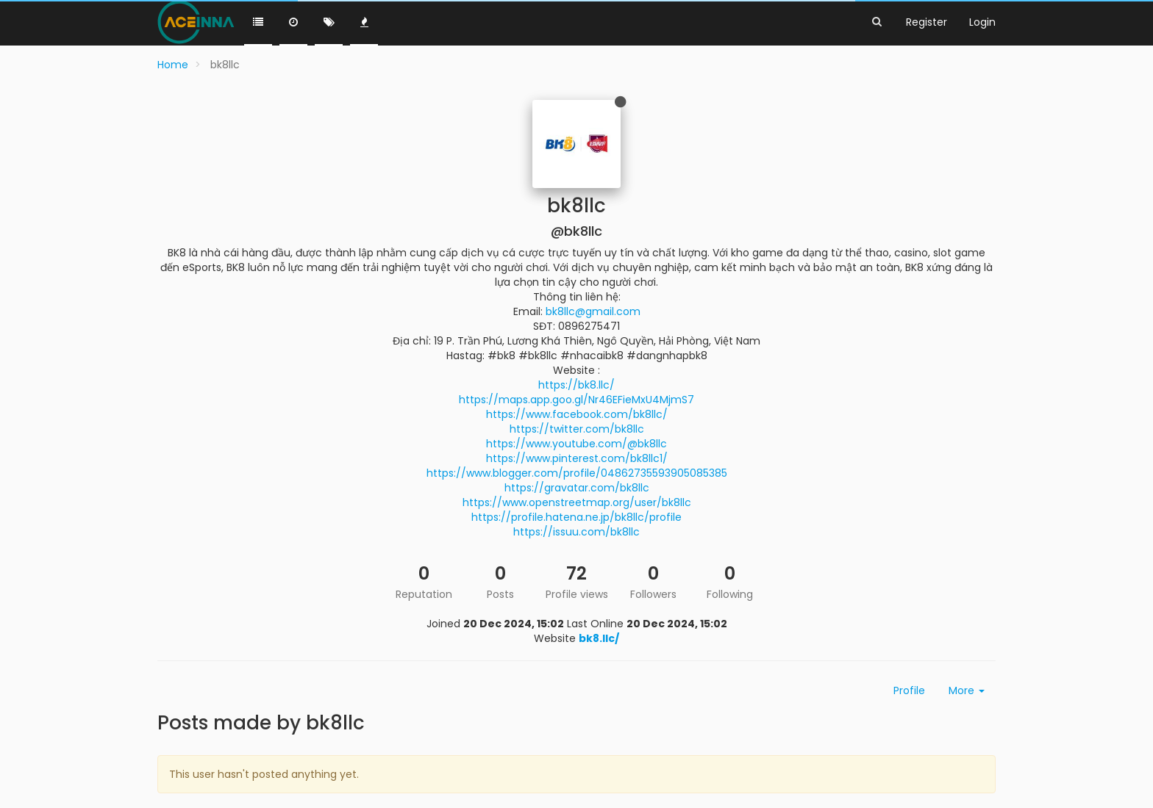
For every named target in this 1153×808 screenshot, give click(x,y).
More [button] (967, 690)
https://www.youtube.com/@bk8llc (576, 443)
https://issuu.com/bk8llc (576, 531)
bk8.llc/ (599, 638)
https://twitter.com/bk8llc (577, 429)
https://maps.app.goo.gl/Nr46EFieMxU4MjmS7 (576, 399)
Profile (909, 690)
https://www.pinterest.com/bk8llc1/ (577, 458)
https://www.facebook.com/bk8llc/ (577, 414)
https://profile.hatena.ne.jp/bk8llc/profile (576, 517)
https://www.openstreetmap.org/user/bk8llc (577, 502)
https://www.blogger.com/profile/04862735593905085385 (576, 473)
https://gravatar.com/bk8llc (576, 487)
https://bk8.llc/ (576, 385)
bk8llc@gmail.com (593, 311)
